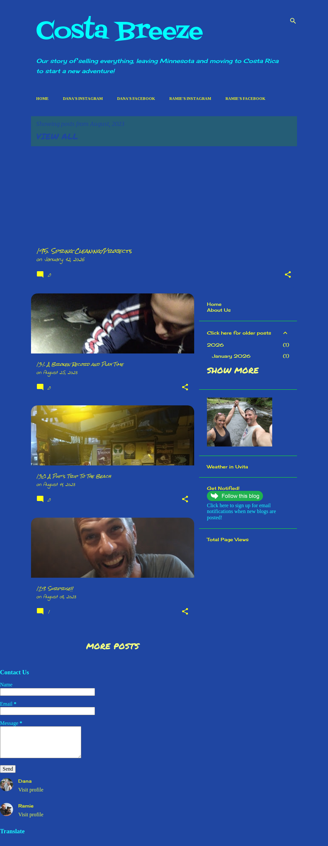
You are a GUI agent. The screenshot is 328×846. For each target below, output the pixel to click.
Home (42, 98)
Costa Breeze (119, 31)
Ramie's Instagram (190, 98)
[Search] (293, 21)
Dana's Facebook (136, 98)
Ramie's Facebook (245, 98)
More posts (112, 646)
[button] (288, 276)
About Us (219, 310)
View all (57, 136)
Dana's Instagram (83, 98)
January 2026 (231, 356)
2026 (215, 345)
